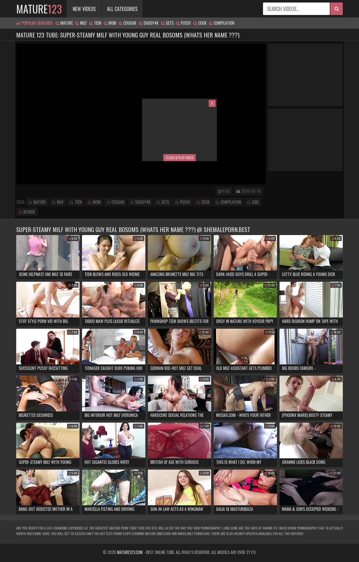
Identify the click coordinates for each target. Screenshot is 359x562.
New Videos (84, 8)
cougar (127, 23)
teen (95, 23)
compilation (221, 23)
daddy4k (149, 23)
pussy (183, 23)
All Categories (122, 8)
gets (167, 23)
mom (110, 23)
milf (81, 23)
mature (39, 8)
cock (199, 23)
